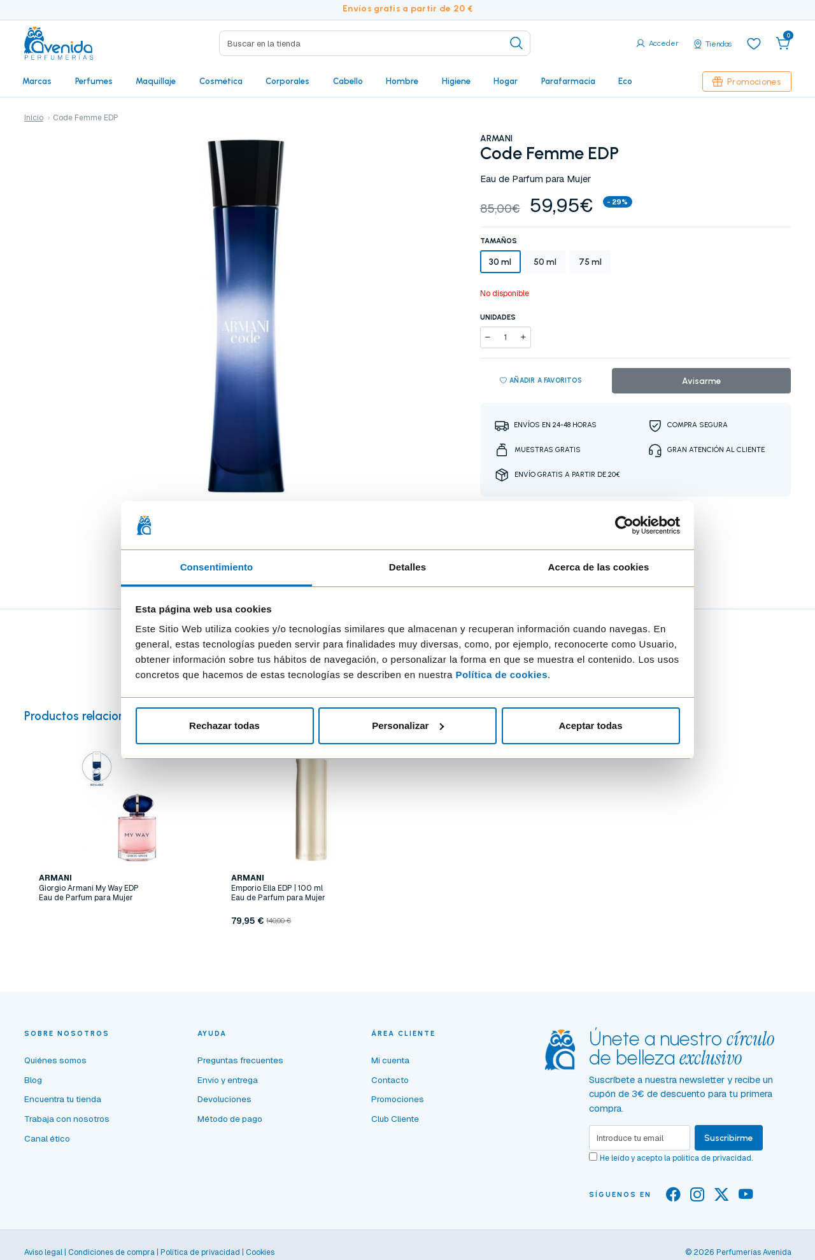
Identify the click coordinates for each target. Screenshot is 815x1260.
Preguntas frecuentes (240, 1060)
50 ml (545, 262)
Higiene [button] (456, 81)
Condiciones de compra (111, 1252)
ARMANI (496, 138)
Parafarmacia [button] (568, 81)
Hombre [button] (402, 81)
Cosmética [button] (221, 81)
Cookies (260, 1252)
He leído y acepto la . (676, 1158)
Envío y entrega (227, 1080)
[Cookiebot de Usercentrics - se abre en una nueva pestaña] (624, 525)
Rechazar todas (224, 725)
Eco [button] (625, 81)
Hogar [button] (505, 81)
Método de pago (229, 1118)
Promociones (746, 81)
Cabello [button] (348, 81)
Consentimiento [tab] (216, 567)
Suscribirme (728, 1138)
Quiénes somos (55, 1060)
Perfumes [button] (94, 81)
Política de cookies (501, 674)
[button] (783, 43)
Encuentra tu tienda (62, 1099)
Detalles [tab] (407, 567)
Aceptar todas (590, 725)
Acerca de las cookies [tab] (598, 567)
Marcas (37, 81)
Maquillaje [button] (156, 81)
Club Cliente (395, 1118)
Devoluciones (224, 1099)
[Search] (374, 43)
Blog (33, 1080)
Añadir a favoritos (541, 381)
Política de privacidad (200, 1252)
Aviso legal (43, 1252)
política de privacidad (711, 1158)
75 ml (590, 262)
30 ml (500, 262)
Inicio (33, 118)
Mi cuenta (390, 1060)
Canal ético (47, 1138)
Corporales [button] (287, 81)
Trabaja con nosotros (67, 1118)
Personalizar (408, 725)
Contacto (390, 1080)
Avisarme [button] (701, 381)
